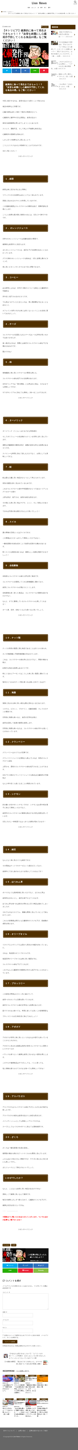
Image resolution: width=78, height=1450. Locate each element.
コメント (6, 1292)
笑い (45, 7)
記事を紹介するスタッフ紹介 (35, 1430)
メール (6, 1320)
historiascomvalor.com (12, 1211)
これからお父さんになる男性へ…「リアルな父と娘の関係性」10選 (61, 63)
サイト (5, 1327)
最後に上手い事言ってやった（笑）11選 (61, 74)
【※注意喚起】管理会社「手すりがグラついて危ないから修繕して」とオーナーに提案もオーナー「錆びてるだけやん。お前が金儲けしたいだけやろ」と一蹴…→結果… (61, 48)
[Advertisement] (39, 162)
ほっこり (34, 7)
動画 (29, 7)
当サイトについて (8, 1430)
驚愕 (49, 7)
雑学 (41, 7)
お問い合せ (20, 1430)
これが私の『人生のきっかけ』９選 (61, 84)
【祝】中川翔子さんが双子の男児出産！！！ (62, 34)
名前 (5, 1312)
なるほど (7, 1245)
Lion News (39, 3)
